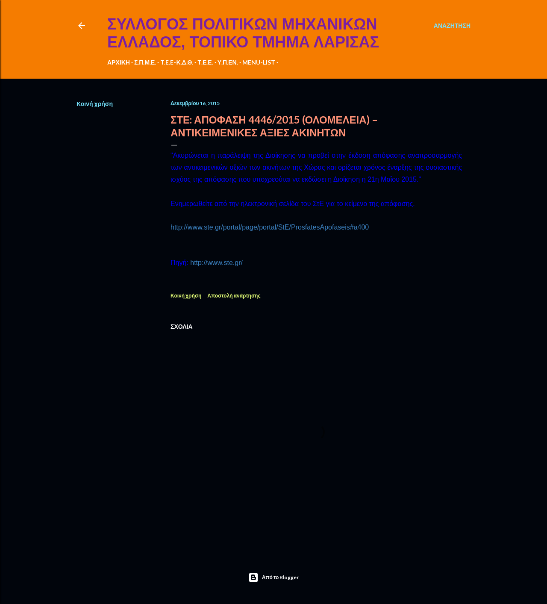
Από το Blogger (273, 577)
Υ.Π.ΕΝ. (228, 62)
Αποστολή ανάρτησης (233, 295)
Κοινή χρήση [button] (94, 103)
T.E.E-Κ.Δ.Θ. (176, 62)
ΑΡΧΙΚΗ (118, 62)
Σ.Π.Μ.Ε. (145, 62)
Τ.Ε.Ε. (205, 62)
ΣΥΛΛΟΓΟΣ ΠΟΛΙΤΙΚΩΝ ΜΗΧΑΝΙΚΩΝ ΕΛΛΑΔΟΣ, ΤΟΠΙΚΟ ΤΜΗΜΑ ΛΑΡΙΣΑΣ (243, 33)
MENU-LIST (258, 62)
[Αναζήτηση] (452, 25)
